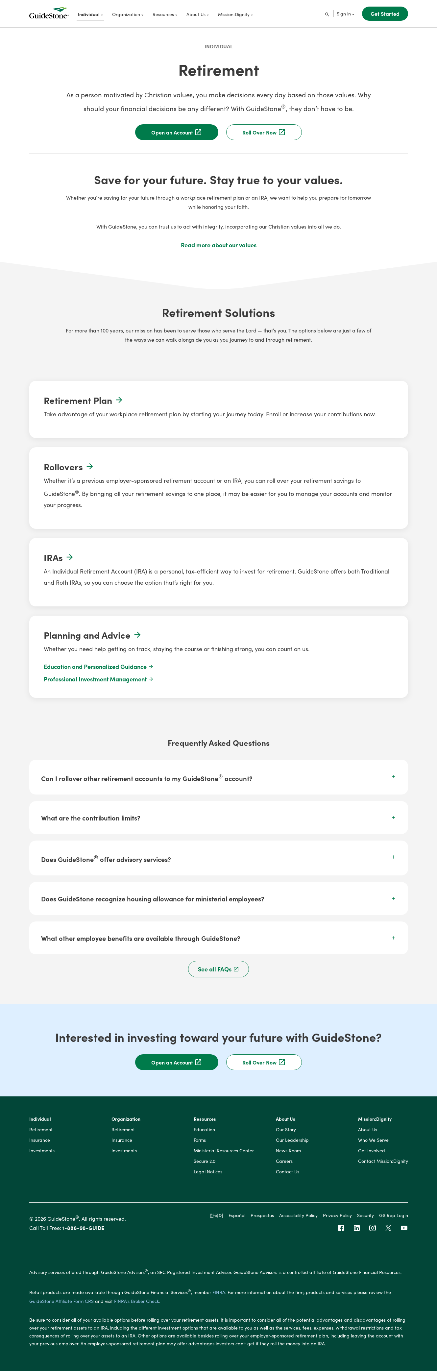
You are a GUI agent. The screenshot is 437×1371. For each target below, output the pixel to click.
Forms (200, 1140)
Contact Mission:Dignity (383, 1161)
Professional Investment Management (99, 679)
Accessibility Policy (298, 1215)
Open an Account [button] (176, 1062)
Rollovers (69, 466)
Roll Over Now (264, 132)
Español (237, 1215)
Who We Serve (373, 1140)
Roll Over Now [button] (264, 1062)
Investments (42, 1151)
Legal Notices (208, 1172)
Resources (205, 1119)
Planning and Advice (93, 634)
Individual (219, 46)
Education (204, 1130)
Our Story (286, 1130)
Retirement (41, 1130)
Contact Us (287, 1172)
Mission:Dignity (375, 1119)
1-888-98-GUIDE (83, 1227)
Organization (125, 1119)
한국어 (216, 1215)
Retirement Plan (84, 399)
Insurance (39, 1140)
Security (365, 1215)
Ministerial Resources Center (224, 1151)
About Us (285, 1119)
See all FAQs (218, 969)
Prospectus (262, 1215)
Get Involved (371, 1151)
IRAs (59, 557)
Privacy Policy (337, 1215)
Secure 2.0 (204, 1161)
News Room (288, 1151)
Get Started (385, 13)
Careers (284, 1161)
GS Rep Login (393, 1215)
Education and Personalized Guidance (99, 666)
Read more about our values (218, 245)
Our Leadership (292, 1140)
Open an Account (176, 132)
